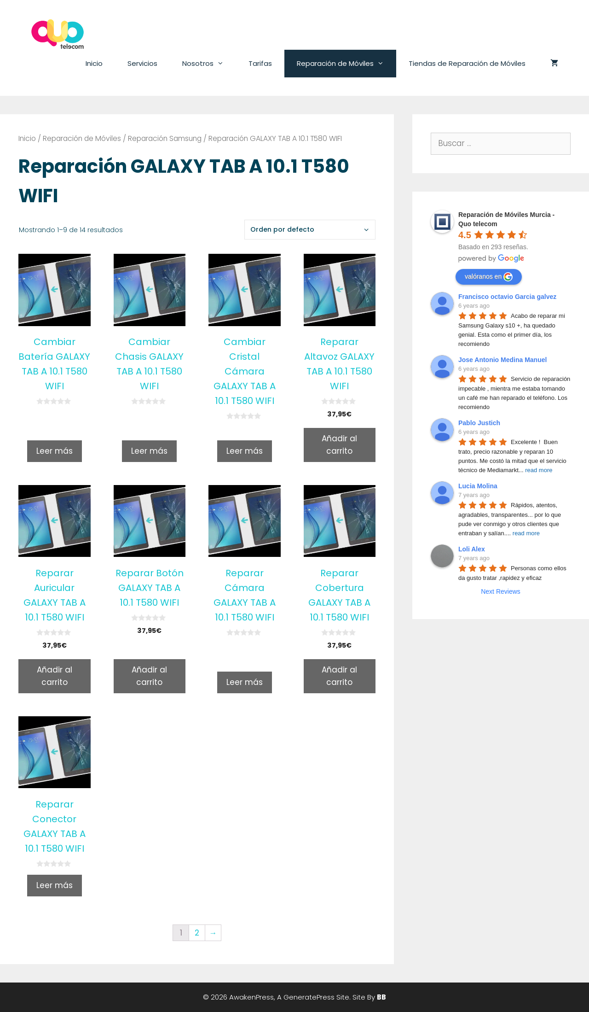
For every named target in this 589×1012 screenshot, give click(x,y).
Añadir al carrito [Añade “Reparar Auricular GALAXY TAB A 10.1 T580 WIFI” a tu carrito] (54, 676)
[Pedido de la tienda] (309, 230)
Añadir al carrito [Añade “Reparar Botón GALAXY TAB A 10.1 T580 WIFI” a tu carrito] (149, 676)
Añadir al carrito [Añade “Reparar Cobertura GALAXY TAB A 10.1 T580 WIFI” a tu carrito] (339, 676)
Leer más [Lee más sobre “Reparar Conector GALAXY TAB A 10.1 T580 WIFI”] (54, 885)
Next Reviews (500, 591)
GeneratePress (309, 997)
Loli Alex (471, 549)
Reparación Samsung (165, 138)
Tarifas (260, 63)
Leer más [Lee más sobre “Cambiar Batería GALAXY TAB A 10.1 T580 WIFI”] (54, 450)
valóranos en (489, 276)
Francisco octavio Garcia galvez (507, 296)
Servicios (142, 63)
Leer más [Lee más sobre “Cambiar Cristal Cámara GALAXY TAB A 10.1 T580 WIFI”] (244, 450)
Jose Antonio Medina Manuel (502, 359)
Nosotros (209, 63)
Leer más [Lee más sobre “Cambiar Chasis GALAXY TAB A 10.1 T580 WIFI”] (149, 450)
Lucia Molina (477, 486)
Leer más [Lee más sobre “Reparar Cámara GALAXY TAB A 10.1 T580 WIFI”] (244, 682)
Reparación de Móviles (346, 63)
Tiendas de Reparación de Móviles (467, 63)
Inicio (94, 63)
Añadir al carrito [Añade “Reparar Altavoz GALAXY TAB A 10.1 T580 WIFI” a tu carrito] (339, 444)
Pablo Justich (479, 423)
